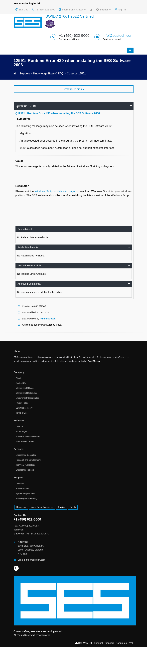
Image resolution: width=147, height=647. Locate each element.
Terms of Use (22, 413)
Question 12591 (26, 106)
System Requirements (25, 493)
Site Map (21, 9)
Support (24, 73)
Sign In (120, 9)
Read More (94, 361)
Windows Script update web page (55, 191)
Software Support (23, 488)
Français (109, 643)
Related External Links (30, 265)
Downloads (21, 507)
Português (121, 643)
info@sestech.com (118, 35)
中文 (131, 643)
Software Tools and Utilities (28, 436)
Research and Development (28, 460)
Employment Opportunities (27, 398)
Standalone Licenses (25, 441)
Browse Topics (73, 89)
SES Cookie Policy (24, 408)
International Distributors (26, 393)
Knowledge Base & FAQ (48, 73)
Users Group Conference (42, 507)
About (18, 378)
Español (98, 643)
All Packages (21, 431)
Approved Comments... (30, 283)
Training (61, 507)
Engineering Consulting (26, 455)
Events (73, 507)
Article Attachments (28, 247)
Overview (20, 483)
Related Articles (26, 229)
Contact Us (21, 383)
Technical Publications (25, 465)
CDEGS (19, 426)
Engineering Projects (25, 470)
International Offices (72, 9)
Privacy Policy (22, 403)
